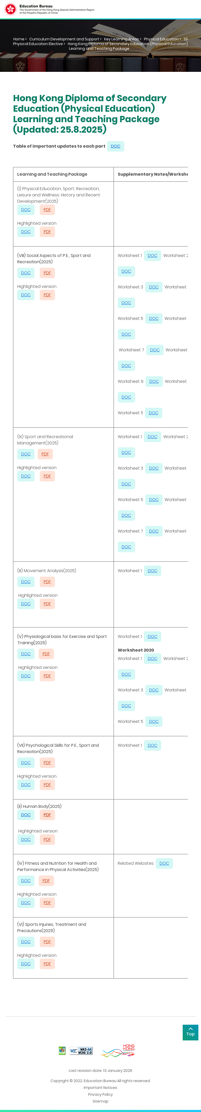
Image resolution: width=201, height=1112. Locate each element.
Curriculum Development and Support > (65, 39)
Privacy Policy (100, 1094)
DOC (26, 273)
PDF (47, 815)
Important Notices (100, 1087)
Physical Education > (162, 39)
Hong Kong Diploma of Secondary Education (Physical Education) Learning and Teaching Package (128, 46)
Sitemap (100, 1101)
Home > (20, 39)
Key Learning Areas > (122, 39)
